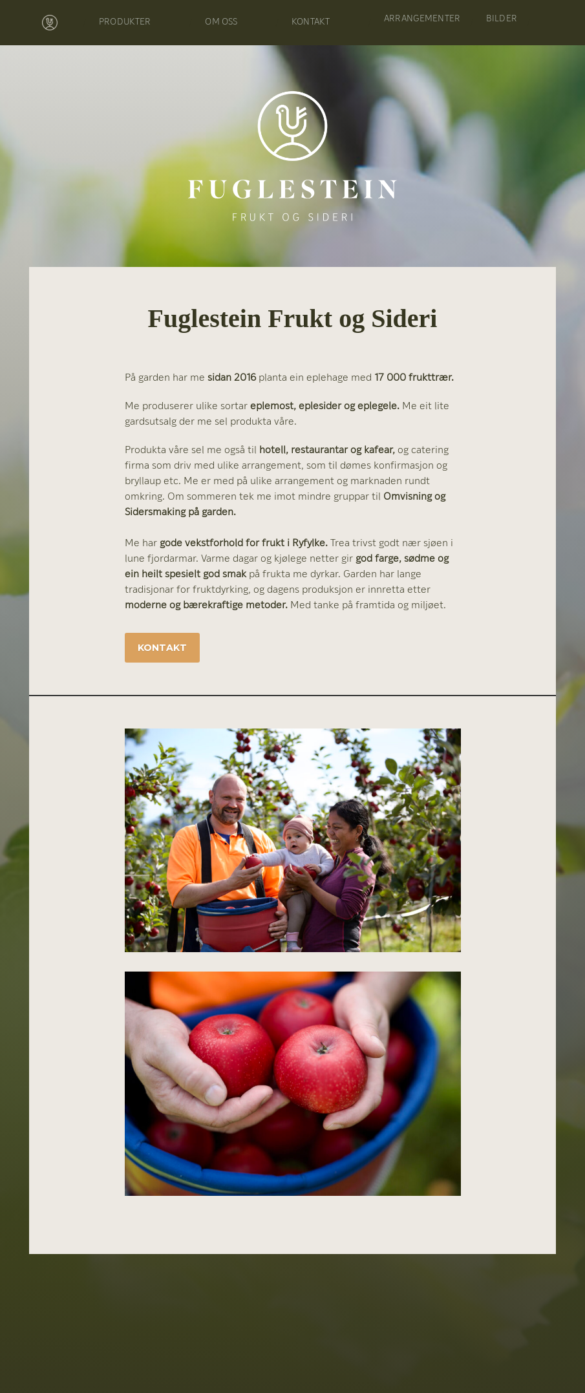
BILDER (501, 19)
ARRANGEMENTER (422, 19)
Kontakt (162, 648)
